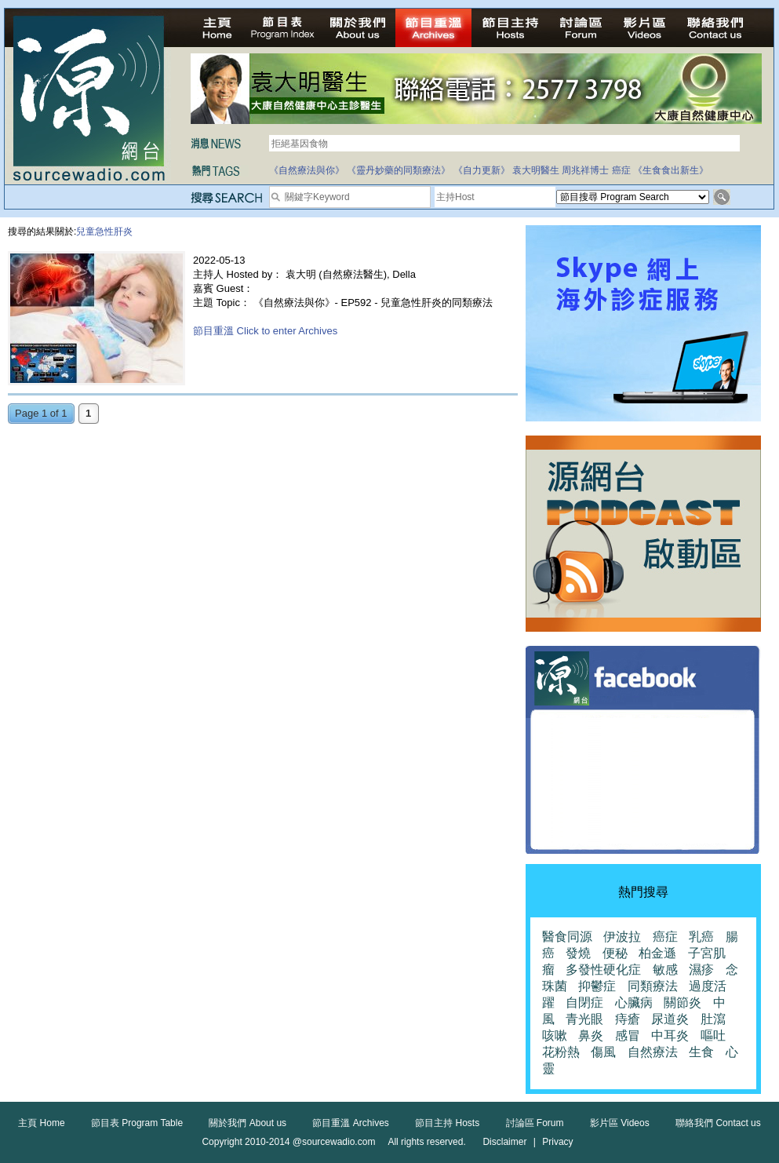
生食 (701, 1052)
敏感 (665, 969)
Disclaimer (504, 1141)
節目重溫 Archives (350, 1122)
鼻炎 (590, 1035)
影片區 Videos (620, 1122)
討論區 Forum (535, 1122)
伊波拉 (622, 936)
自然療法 (653, 1052)
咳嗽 (554, 1035)
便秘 (615, 953)
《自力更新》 (481, 170)
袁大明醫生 (535, 170)
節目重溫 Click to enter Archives (265, 331)
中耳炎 (670, 1035)
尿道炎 (670, 1019)
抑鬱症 (597, 986)
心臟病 (634, 1002)
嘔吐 (713, 1035)
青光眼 (584, 1019)
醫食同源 (567, 936)
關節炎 (682, 1002)
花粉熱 (561, 1052)
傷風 (603, 1052)
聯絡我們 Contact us (718, 1122)
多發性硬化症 (603, 969)
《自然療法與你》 (306, 170)
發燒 (578, 953)
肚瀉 (713, 1019)
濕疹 (701, 969)
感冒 (627, 1035)
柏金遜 (657, 953)
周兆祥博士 (585, 170)
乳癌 (701, 936)
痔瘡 (627, 1019)
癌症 (621, 170)
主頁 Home (41, 1122)
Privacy (557, 1141)
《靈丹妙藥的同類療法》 (398, 170)
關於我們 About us (247, 1122)
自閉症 (584, 1002)
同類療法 (653, 986)
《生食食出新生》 (670, 170)
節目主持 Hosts (447, 1122)
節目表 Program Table (137, 1122)
